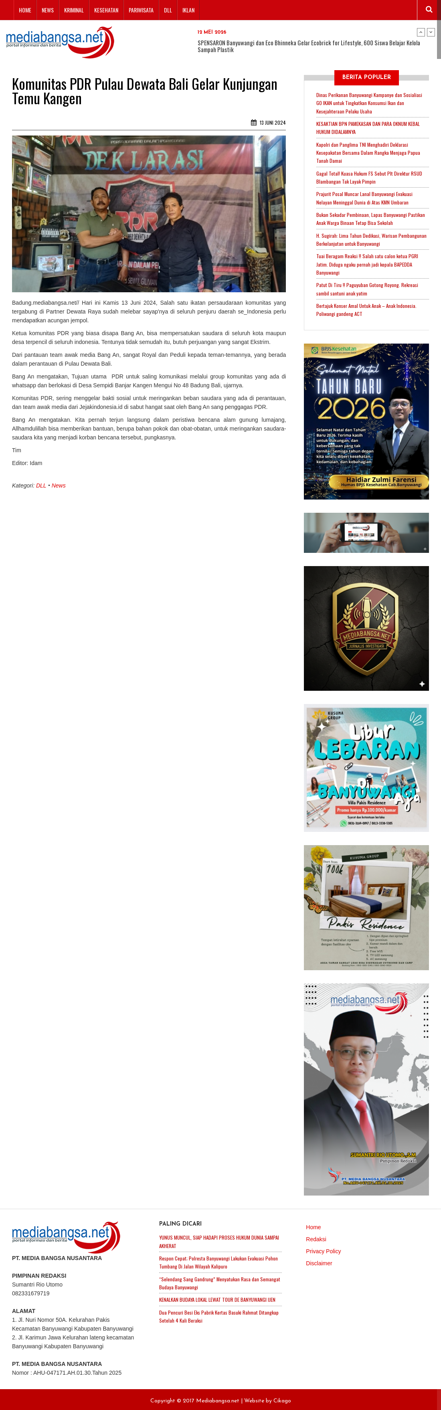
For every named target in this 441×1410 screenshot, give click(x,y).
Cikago (282, 1398)
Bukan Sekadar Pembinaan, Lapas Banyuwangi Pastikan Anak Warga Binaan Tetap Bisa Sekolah (372, 217)
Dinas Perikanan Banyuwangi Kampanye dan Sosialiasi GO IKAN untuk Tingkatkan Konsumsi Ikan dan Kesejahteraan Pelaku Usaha (370, 103)
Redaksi (316, 1236)
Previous (421, 32)
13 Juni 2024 (268, 122)
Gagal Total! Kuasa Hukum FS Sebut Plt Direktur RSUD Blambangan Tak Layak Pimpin (370, 176)
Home (25, 10)
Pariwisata (141, 10)
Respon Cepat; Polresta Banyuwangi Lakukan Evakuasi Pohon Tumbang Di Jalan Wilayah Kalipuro (220, 1259)
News (48, 10)
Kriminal (74, 10)
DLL (168, 10)
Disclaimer (319, 1260)
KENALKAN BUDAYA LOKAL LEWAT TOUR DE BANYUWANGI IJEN (217, 1296)
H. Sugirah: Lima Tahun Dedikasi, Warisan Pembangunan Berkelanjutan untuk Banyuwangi (372, 237)
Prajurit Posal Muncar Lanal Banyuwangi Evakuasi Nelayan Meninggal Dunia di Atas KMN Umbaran (366, 196)
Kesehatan (106, 10)
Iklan (188, 10)
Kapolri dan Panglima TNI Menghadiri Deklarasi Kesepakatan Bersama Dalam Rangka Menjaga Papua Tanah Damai (369, 152)
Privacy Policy (323, 1248)
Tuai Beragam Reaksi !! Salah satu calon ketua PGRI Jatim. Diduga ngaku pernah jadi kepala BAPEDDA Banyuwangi (368, 262)
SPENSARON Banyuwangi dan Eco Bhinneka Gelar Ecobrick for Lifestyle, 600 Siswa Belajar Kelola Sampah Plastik (309, 46)
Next (431, 32)
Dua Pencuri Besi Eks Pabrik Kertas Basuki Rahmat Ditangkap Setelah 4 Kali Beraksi (210, 1312)
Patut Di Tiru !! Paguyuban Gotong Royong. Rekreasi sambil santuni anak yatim (368, 286)
